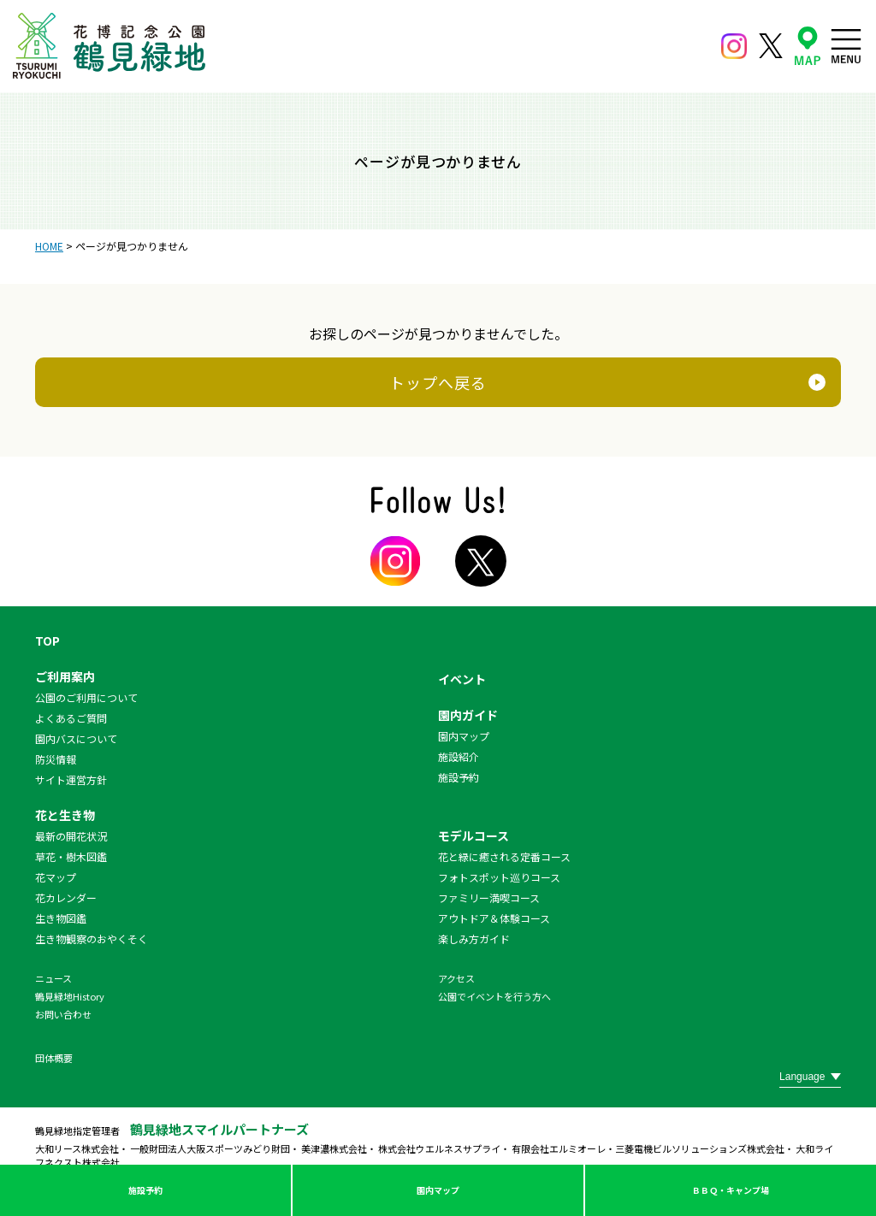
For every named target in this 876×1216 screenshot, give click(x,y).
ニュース (53, 978)
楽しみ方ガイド (474, 938)
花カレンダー (66, 897)
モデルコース (473, 835)
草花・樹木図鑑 (71, 856)
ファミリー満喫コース (489, 897)
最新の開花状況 (71, 836)
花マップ (55, 877)
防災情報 (55, 759)
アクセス (456, 978)
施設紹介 (458, 756)
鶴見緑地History (69, 996)
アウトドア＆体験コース (494, 918)
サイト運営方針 (71, 779)
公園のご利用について (86, 697)
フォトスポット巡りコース (499, 877)
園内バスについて (76, 738)
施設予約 (145, 1190)
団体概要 (54, 1058)
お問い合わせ (63, 1014)
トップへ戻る (437, 382)
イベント (462, 679)
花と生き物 (65, 814)
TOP (47, 640)
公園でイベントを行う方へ (494, 996)
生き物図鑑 (60, 918)
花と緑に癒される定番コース (504, 856)
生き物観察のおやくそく (91, 938)
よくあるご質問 (71, 718)
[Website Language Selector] (810, 1076)
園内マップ (438, 1190)
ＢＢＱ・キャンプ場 (730, 1190)
